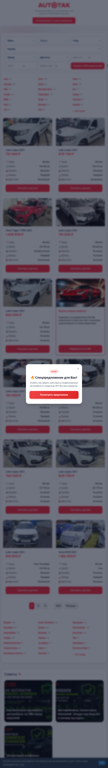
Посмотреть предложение (54, 394)
